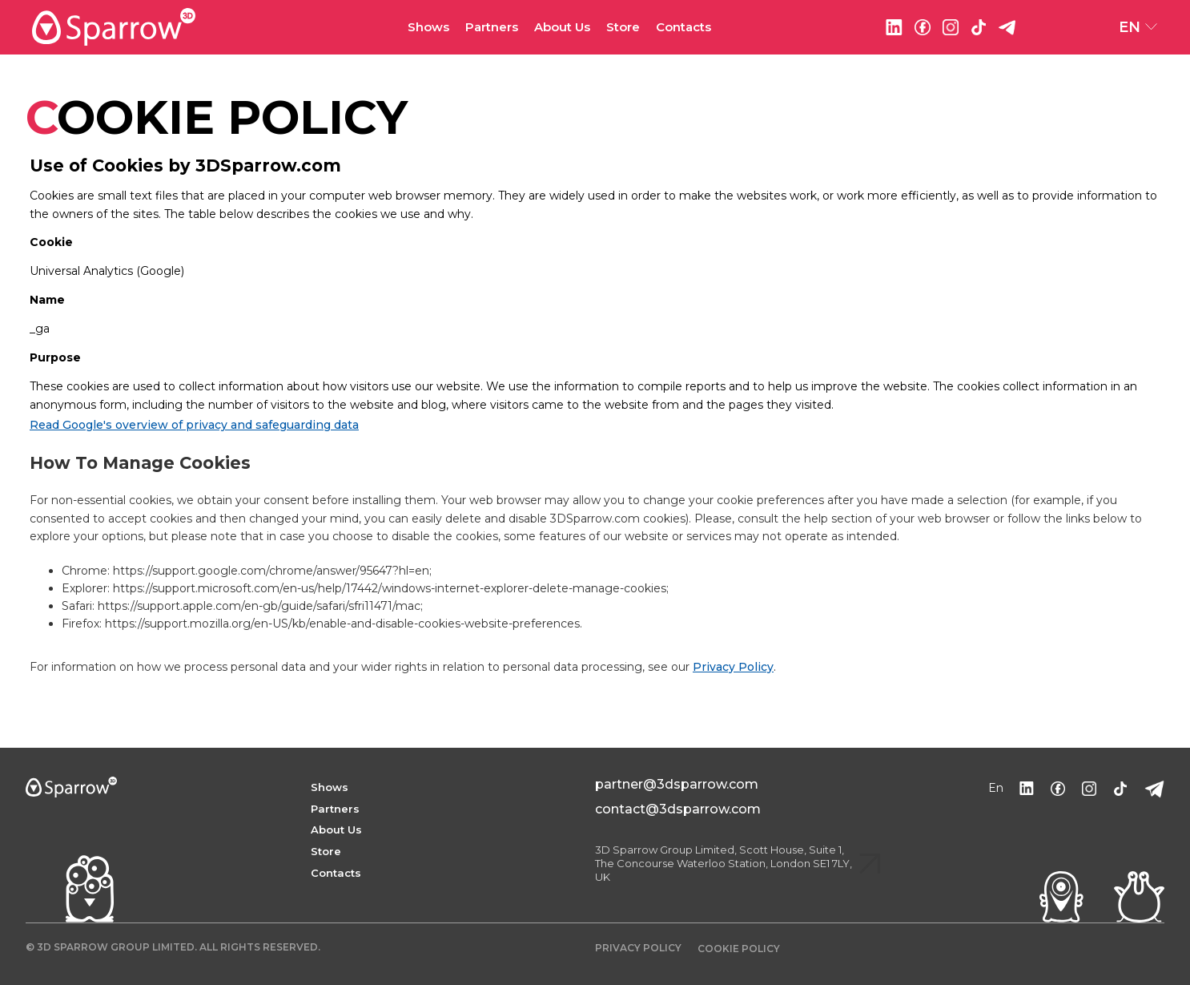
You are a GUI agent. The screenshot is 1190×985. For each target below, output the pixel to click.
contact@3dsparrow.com (678, 809)
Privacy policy (638, 948)
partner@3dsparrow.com (676, 784)
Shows (428, 26)
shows (329, 787)
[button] (428, 27)
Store (623, 27)
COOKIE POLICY (739, 949)
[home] (220, 27)
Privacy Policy (733, 667)
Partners (335, 808)
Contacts (683, 27)
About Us (562, 27)
